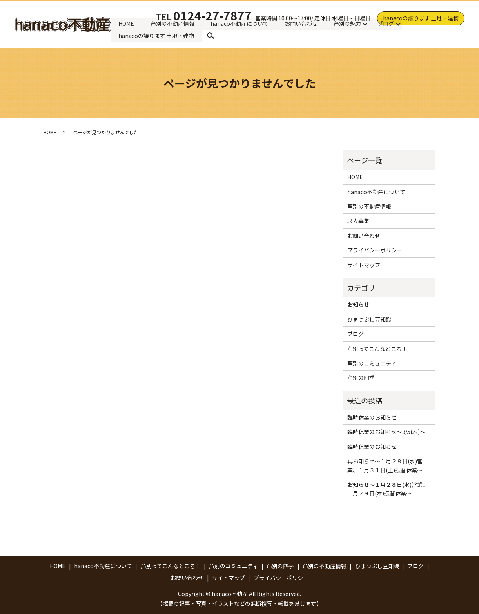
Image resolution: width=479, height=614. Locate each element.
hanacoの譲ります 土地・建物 (421, 18)
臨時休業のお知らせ (372, 417)
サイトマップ (363, 265)
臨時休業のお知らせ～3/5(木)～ (386, 432)
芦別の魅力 (349, 23)
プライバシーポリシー (374, 250)
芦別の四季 (361, 378)
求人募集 (358, 221)
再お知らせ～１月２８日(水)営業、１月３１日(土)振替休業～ (385, 465)
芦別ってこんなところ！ (377, 349)
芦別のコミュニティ (371, 363)
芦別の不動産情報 (173, 23)
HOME (126, 23)
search (211, 36)
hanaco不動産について (240, 23)
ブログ (387, 23)
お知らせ (358, 304)
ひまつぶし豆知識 (369, 319)
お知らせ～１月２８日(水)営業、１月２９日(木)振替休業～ (387, 489)
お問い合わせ (302, 23)
